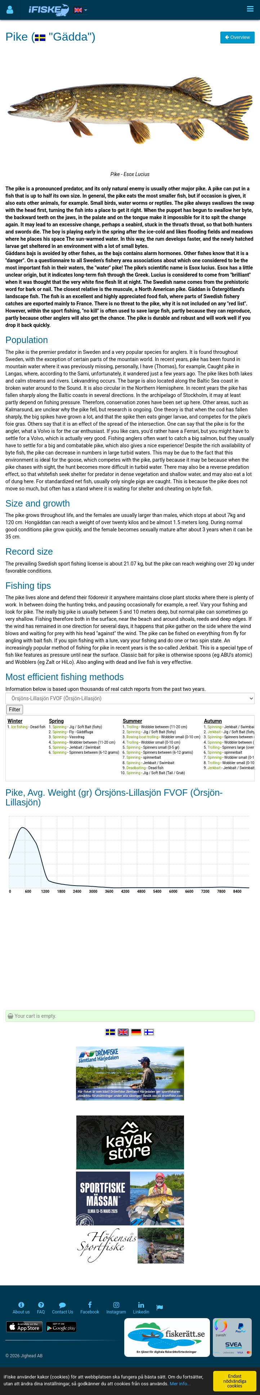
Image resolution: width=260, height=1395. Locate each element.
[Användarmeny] (10, 10)
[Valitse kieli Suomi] (149, 1032)
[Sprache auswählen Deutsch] (136, 1032)
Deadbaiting (135, 768)
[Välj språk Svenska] (110, 1032)
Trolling (132, 727)
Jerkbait (213, 732)
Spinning (60, 727)
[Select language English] (123, 1032)
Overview (237, 37)
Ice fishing (19, 727)
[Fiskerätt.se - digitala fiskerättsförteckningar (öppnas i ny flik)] (167, 1337)
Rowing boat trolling (142, 737)
